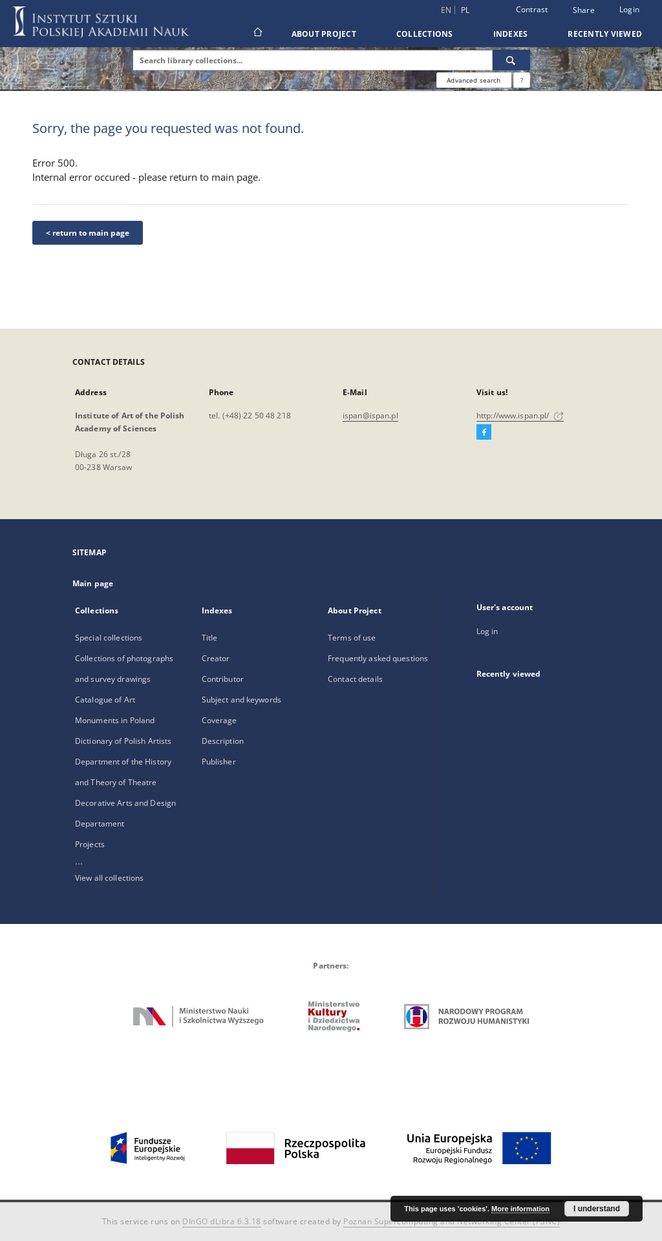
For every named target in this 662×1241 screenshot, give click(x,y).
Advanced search (473, 80)
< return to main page (87, 232)
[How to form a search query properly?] (521, 80)
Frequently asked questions (378, 658)
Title (210, 637)
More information (520, 1209)
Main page (92, 583)
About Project (324, 33)
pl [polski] (465, 10)
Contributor (223, 678)
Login (629, 9)
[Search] (511, 60)
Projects (90, 844)
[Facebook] (483, 432)
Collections (424, 33)
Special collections (108, 637)
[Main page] (257, 33)
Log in (487, 631)
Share (584, 10)
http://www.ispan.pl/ (520, 415)
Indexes (510, 33)
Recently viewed (605, 33)
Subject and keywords (241, 699)
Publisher (219, 761)
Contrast (532, 9)
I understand (596, 1208)
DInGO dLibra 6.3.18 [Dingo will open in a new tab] (221, 1221)
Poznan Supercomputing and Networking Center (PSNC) (451, 1221)
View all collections (109, 877)
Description (223, 740)
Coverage (219, 720)
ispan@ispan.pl (370, 415)
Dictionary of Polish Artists (123, 740)
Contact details (355, 678)
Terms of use (352, 637)
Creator (216, 658)
